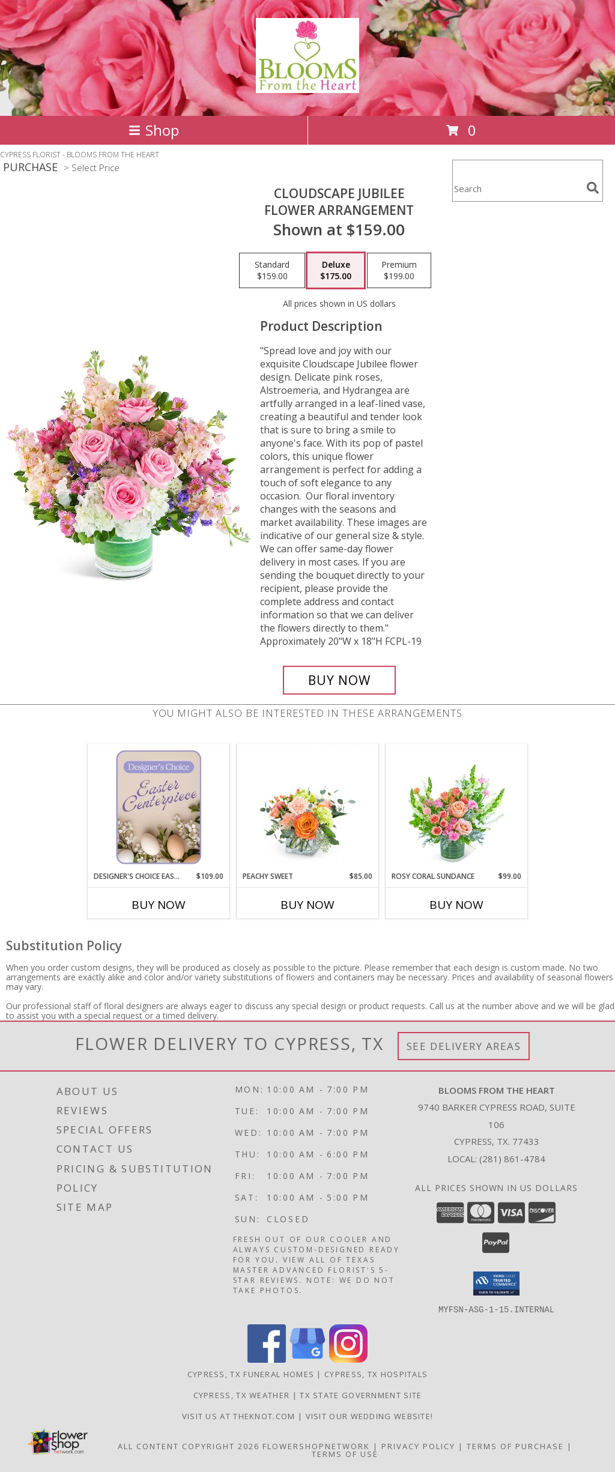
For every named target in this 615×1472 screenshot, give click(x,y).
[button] (496, 1283)
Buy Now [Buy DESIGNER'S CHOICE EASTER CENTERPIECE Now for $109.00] (159, 904)
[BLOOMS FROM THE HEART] (307, 86)
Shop (154, 130)
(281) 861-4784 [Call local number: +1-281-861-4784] (512, 1159)
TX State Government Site (361, 1394)
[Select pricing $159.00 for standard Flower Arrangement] (272, 270)
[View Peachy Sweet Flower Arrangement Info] (308, 807)
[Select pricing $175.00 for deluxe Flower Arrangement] (336, 270)
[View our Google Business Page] (307, 1359)
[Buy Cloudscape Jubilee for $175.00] (339, 680)
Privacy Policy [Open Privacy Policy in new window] (418, 1445)
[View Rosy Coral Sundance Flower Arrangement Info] (457, 807)
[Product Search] (517, 188)
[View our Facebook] (266, 1359)
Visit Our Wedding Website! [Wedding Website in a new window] (370, 1415)
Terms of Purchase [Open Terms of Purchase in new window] (515, 1445)
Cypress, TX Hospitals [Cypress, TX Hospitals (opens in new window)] (376, 1373)
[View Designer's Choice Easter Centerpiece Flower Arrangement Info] (159, 807)
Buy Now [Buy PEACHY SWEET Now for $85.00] (307, 904)
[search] (592, 188)
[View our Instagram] (348, 1359)
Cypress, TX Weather (241, 1394)
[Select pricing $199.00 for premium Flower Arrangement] (399, 270)
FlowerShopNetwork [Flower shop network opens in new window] (316, 1445)
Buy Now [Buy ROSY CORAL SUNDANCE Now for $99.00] (456, 904)
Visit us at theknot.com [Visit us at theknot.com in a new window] (240, 1415)
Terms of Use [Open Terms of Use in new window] (345, 1453)
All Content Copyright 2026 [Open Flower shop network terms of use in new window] (188, 1445)
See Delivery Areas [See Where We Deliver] (464, 1046)
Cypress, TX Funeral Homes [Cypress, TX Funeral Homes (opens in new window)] (251, 1373)
